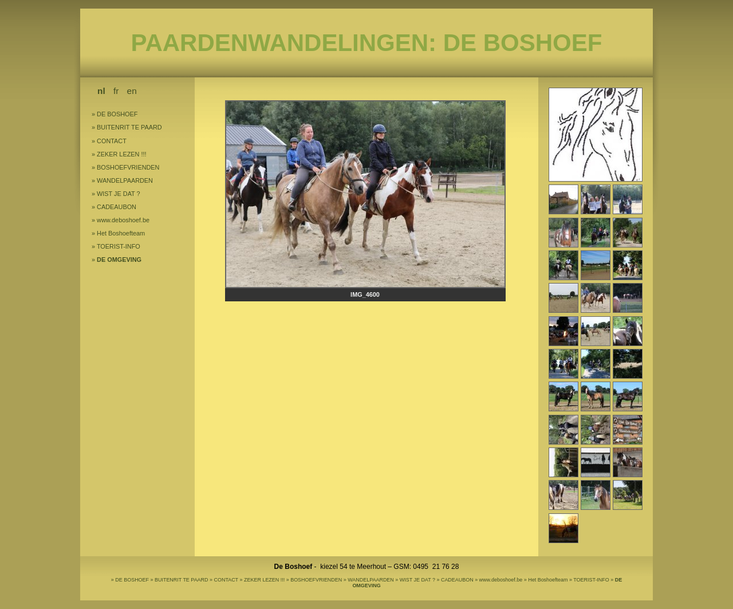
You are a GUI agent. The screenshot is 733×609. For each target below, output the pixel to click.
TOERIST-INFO (118, 246)
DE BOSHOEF (117, 114)
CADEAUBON (116, 206)
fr (116, 91)
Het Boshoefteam (121, 233)
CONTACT (112, 140)
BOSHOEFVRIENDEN (128, 167)
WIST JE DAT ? (118, 193)
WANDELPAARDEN (125, 180)
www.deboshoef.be (123, 220)
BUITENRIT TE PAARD (129, 127)
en (132, 91)
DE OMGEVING (119, 259)
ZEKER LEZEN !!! (121, 154)
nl (101, 91)
